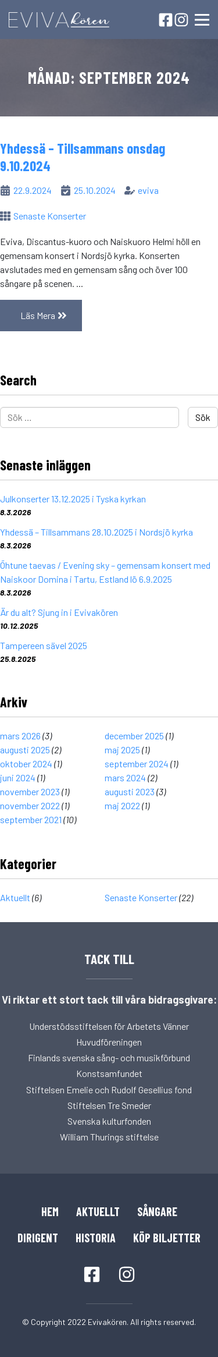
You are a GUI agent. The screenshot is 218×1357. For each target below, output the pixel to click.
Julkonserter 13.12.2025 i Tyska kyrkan (73, 498)
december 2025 (134, 735)
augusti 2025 (25, 749)
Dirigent (37, 1238)
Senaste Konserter (49, 215)
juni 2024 (17, 777)
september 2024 (137, 763)
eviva (148, 190)
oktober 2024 (26, 763)
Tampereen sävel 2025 (43, 645)
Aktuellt (15, 897)
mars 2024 (125, 777)
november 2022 (30, 805)
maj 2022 (122, 805)
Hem (50, 1211)
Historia (96, 1238)
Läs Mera (51, 315)
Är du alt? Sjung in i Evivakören (59, 612)
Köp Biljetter (167, 1238)
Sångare (157, 1211)
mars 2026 (20, 735)
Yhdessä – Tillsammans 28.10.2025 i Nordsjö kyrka (96, 531)
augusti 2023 (130, 791)
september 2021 (31, 819)
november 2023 (30, 791)
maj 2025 (122, 749)
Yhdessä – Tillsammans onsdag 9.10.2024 (82, 156)
